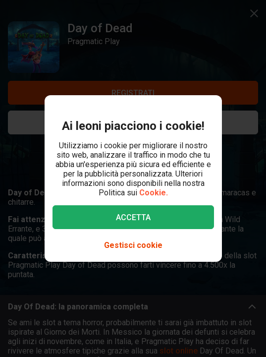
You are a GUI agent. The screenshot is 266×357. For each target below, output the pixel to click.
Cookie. (153, 192)
